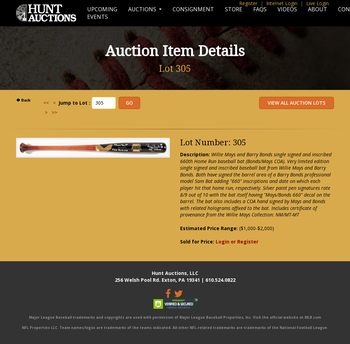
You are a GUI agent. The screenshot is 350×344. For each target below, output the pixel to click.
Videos (287, 9)
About (317, 9)
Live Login (317, 3)
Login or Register (237, 241)
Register (248, 3)
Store (233, 9)
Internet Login (281, 3)
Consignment (193, 9)
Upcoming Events (102, 13)
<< (46, 103)
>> (54, 112)
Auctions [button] (143, 9)
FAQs (260, 9)
